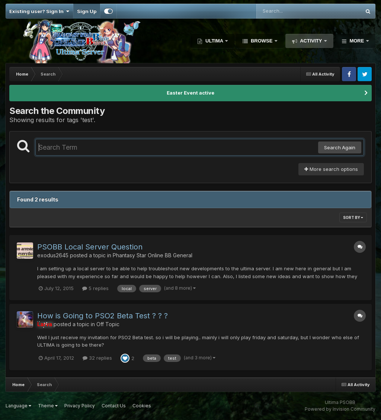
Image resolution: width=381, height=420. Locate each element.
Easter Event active (190, 93)
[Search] (288, 11)
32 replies (97, 358)
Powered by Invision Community (340, 409)
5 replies (95, 288)
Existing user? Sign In (39, 11)
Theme (48, 405)
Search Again (339, 147)
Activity (311, 41)
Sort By (353, 217)
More (356, 41)
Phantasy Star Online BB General (152, 255)
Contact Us (114, 405)
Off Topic (107, 324)
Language (18, 405)
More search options (331, 169)
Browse (261, 41)
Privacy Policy (79, 405)
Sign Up (86, 11)
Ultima (214, 41)
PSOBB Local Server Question (90, 246)
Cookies (141, 405)
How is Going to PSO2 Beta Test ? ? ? (102, 315)
